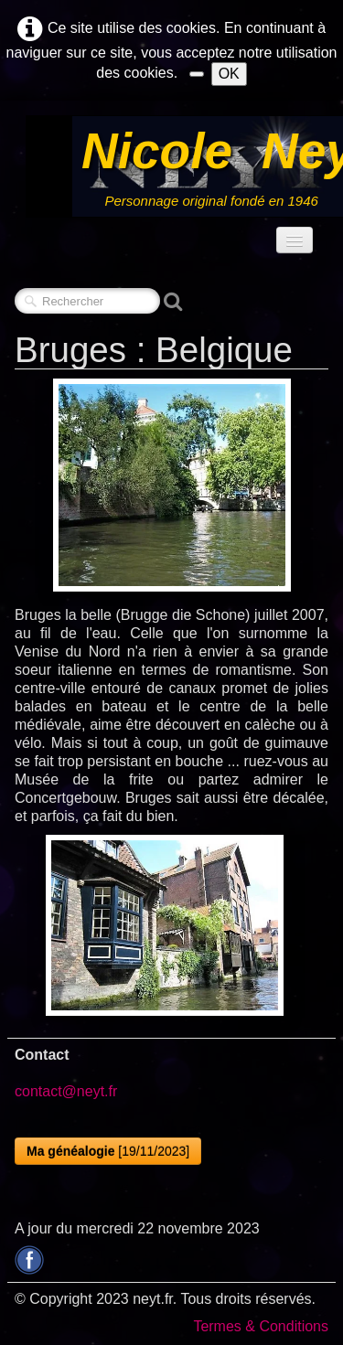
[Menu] (294, 240)
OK (229, 73)
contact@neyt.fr (66, 1091)
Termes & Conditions (260, 1326)
